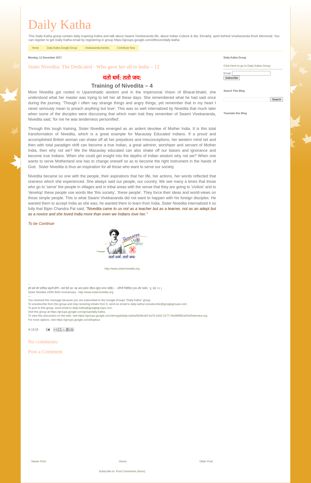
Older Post (206, 461)
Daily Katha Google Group (62, 47)
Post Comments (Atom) (130, 471)
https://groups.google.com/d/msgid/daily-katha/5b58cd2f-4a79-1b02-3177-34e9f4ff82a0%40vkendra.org (142, 315)
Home (35, 47)
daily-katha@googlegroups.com (92, 307)
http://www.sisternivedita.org (122, 268)
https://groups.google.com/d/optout (78, 319)
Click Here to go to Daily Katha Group (247, 65)
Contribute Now (126, 47)
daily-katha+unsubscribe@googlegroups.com (158, 304)
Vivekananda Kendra (97, 47)
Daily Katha (59, 24)
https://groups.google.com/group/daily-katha (77, 311)
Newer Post (38, 461)
